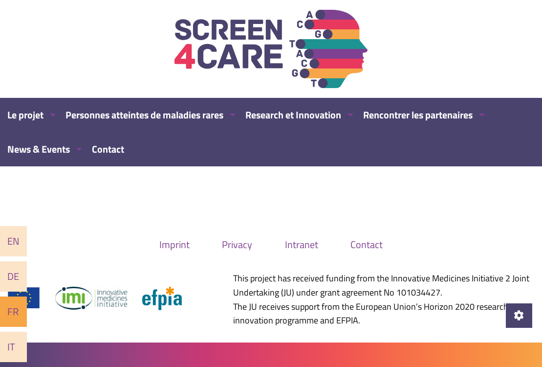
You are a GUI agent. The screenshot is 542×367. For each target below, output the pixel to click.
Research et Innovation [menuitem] (293, 114)
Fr (13, 311)
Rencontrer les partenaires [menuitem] (418, 114)
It (11, 346)
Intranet (301, 244)
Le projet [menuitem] (25, 114)
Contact (366, 244)
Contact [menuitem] (108, 149)
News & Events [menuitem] (38, 149)
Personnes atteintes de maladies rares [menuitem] (144, 114)
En (13, 241)
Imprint (174, 244)
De (13, 276)
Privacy (237, 244)
